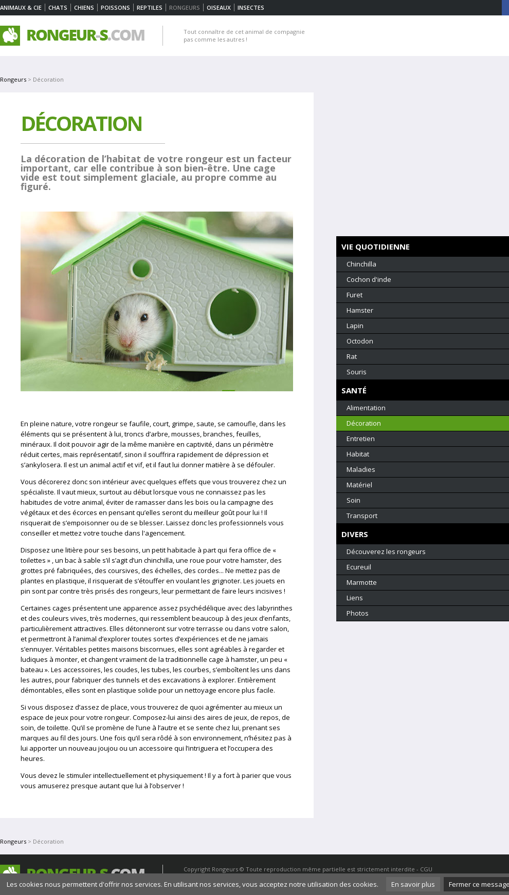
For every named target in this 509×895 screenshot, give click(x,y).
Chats (57, 7)
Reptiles (149, 7)
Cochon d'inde (369, 279)
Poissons (115, 7)
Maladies (361, 469)
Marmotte (362, 582)
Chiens (84, 7)
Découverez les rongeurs (386, 551)
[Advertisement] (422, 164)
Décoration (364, 423)
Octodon (360, 341)
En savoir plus (413, 884)
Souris (357, 371)
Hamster (360, 310)
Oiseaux (219, 7)
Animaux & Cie (21, 7)
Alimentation (366, 407)
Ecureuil (359, 567)
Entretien (361, 438)
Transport (362, 515)
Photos (358, 613)
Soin (353, 500)
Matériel (359, 484)
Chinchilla (361, 264)
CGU (426, 869)
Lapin (355, 325)
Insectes (251, 7)
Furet (354, 294)
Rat (352, 356)
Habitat (358, 454)
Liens (355, 597)
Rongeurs (13, 79)
